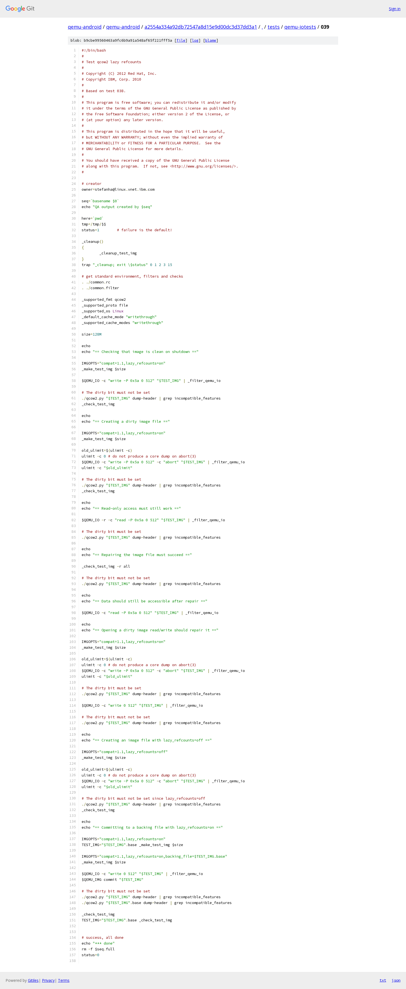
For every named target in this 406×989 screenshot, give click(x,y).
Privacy (48, 980)
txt (383, 980)
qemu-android (84, 26)
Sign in (394, 8)
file (181, 40)
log (195, 40)
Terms (64, 980)
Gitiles (33, 980)
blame (210, 40)
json (396, 980)
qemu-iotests (300, 26)
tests (274, 26)
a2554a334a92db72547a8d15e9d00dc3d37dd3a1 (201, 26)
